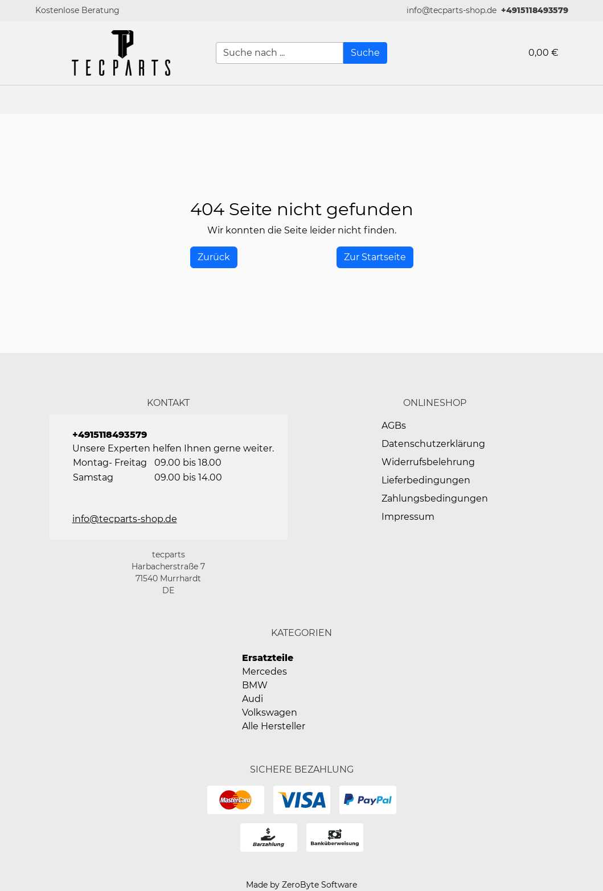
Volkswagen (269, 712)
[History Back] (213, 257)
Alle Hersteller (273, 726)
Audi (252, 698)
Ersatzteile (267, 657)
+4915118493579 (534, 10)
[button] (589, 99)
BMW (255, 685)
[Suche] (365, 53)
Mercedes (264, 671)
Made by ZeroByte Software (301, 885)
